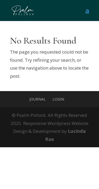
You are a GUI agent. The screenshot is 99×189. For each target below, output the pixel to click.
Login (58, 99)
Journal (37, 99)
